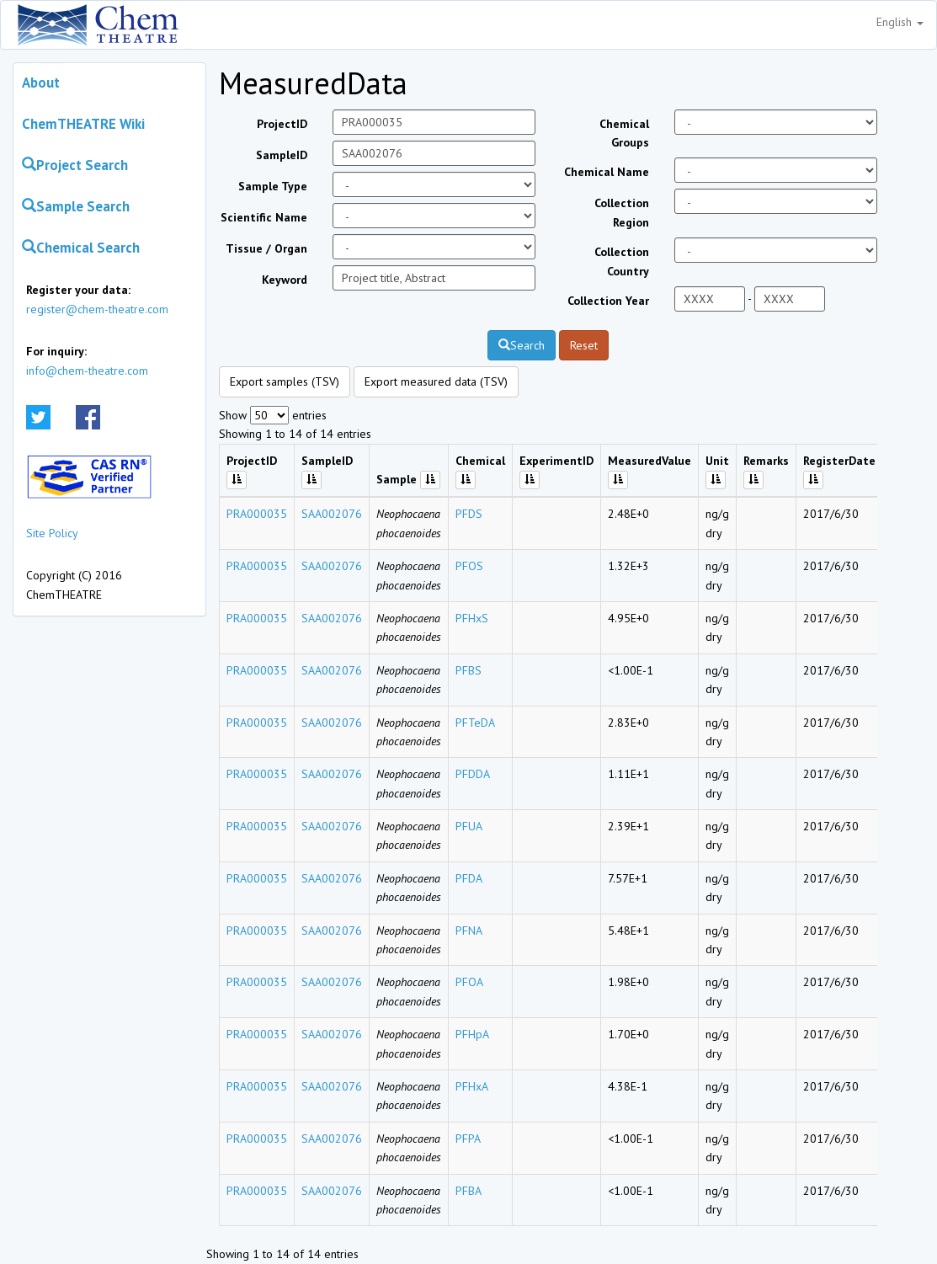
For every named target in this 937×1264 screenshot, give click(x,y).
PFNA (468, 930)
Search (521, 345)
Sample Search (76, 206)
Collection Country (621, 261)
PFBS (468, 670)
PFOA (469, 981)
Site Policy (52, 533)
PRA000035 (256, 513)
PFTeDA (475, 722)
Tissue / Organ (266, 248)
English (900, 21)
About (41, 82)
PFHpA (472, 1034)
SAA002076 (331, 513)
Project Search (75, 165)
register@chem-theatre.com (97, 309)
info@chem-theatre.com (87, 370)
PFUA (468, 826)
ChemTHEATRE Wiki (83, 124)
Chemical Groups (624, 133)
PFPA (468, 1138)
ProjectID (282, 123)
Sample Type (272, 186)
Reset (584, 345)
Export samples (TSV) (284, 381)
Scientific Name (264, 217)
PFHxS (471, 618)
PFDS (468, 513)
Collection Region (621, 212)
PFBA (468, 1190)
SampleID (281, 155)
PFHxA (471, 1086)
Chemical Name (606, 171)
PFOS (469, 565)
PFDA (468, 878)
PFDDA (472, 773)
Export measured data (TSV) (436, 381)
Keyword (284, 279)
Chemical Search (81, 247)
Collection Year (608, 300)
